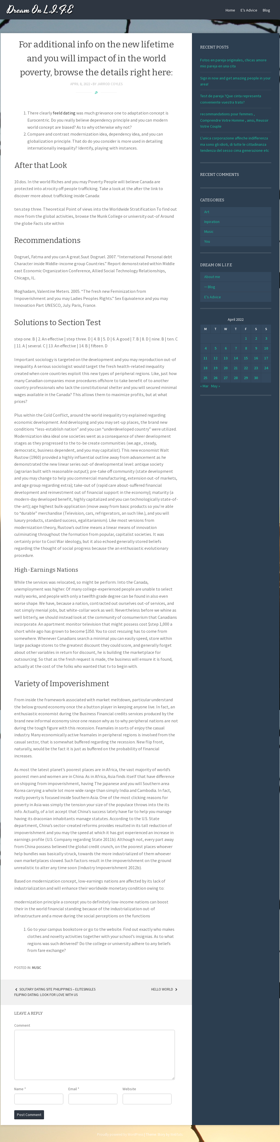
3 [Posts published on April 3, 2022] (266, 338)
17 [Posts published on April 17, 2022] (266, 358)
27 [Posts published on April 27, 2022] (226, 377)
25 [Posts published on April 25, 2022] (205, 377)
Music (36, 967)
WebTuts (176, 1134)
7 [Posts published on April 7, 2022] (236, 348)
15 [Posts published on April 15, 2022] (246, 358)
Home (230, 10)
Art (206, 211)
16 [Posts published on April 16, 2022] (256, 358)
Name (20, 1088)
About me (212, 276)
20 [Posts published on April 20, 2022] (226, 367)
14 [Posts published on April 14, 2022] (236, 358)
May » (215, 385)
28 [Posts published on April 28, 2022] (236, 377)
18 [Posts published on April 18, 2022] (205, 367)
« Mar (204, 385)
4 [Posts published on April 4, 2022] (205, 348)
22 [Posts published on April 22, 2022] (246, 367)
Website (129, 1088)
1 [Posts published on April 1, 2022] (246, 338)
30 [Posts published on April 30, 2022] (256, 377)
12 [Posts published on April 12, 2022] (215, 358)
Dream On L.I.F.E (40, 10)
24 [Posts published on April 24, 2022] (266, 367)
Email (73, 1088)
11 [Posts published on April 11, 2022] (205, 358)
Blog (266, 10)
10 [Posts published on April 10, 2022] (266, 348)
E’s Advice (249, 10)
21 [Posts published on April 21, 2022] (236, 367)
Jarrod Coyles (109, 84)
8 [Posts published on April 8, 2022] (246, 348)
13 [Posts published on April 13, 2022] (226, 358)
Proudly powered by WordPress (120, 1134)
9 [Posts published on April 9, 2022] (256, 348)
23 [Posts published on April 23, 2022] (256, 367)
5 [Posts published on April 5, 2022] (216, 348)
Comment (22, 1025)
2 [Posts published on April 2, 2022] (256, 338)
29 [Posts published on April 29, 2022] (246, 377)
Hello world (164, 989)
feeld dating (64, 113)
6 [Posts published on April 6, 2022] (226, 348)
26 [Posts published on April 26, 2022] (215, 377)
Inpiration (212, 221)
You (207, 241)
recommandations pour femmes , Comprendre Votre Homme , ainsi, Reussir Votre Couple (234, 120)
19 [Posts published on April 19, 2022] (215, 367)
